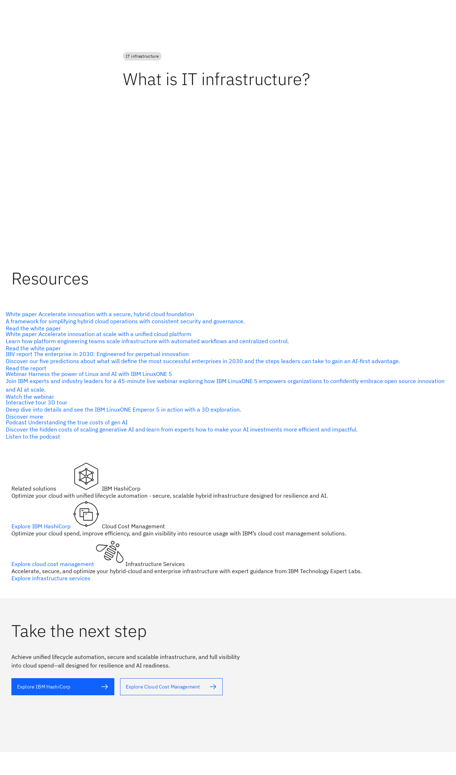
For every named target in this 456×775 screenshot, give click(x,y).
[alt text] (225, 321)
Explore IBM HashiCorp (41, 526)
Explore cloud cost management (53, 563)
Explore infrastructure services (50, 578)
